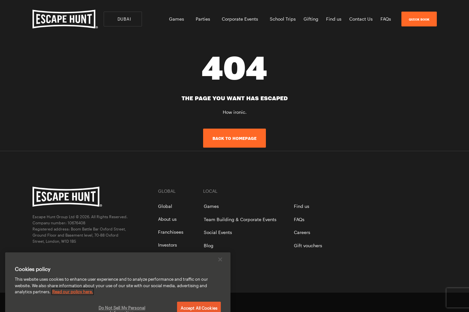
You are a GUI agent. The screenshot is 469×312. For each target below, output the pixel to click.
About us (167, 219)
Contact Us (361, 19)
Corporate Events (242, 19)
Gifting (311, 19)
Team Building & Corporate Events (240, 219)
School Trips (283, 19)
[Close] (220, 263)
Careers (302, 232)
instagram (433, 302)
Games (178, 19)
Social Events (218, 232)
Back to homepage (234, 138)
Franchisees (170, 232)
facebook (411, 302)
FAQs (385, 19)
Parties (205, 19)
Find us (334, 19)
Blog (208, 245)
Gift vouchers (308, 245)
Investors (167, 245)
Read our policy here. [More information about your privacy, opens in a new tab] (72, 295)
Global (165, 206)
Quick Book (419, 19)
